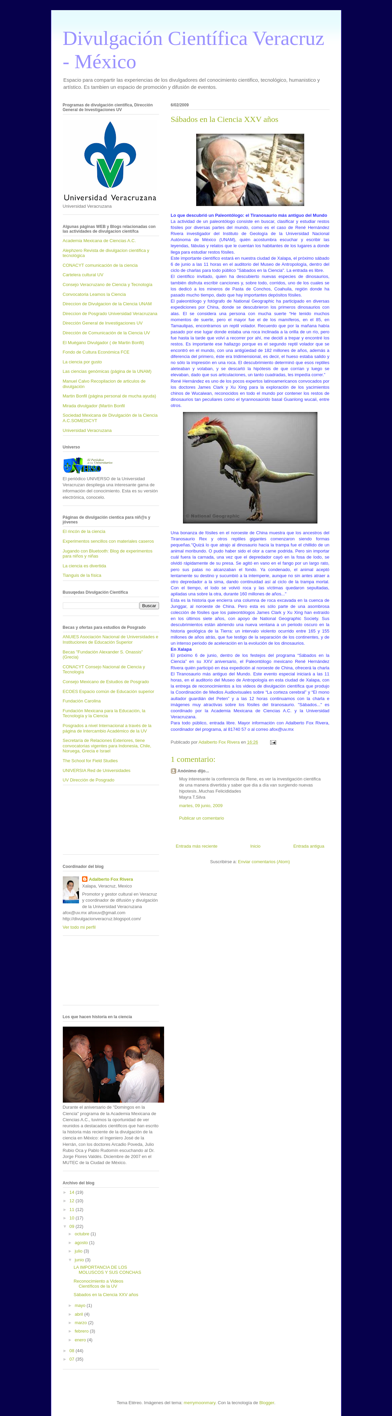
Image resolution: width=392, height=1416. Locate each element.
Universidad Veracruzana (87, 430)
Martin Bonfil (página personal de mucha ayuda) (109, 395)
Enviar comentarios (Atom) (264, 861)
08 (73, 1350)
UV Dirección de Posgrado (88, 779)
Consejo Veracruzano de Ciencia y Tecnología (108, 284)
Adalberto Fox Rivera (111, 879)
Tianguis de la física (82, 575)
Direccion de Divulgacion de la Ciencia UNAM (107, 303)
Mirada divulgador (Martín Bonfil (94, 405)
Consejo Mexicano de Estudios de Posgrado (106, 681)
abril (79, 1314)
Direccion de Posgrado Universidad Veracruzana (110, 313)
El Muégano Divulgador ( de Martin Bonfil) (103, 342)
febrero (82, 1331)
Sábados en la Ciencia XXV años (106, 1294)
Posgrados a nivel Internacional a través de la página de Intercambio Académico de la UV (107, 728)
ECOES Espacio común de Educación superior (108, 691)
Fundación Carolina (82, 700)
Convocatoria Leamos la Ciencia (94, 294)
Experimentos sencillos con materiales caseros (108, 541)
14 (73, 1192)
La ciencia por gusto (82, 361)
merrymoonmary (199, 1402)
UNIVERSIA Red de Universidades (97, 770)
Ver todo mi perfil (79, 927)
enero (81, 1339)
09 (73, 1226)
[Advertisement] (93, 822)
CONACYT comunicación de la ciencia (100, 265)
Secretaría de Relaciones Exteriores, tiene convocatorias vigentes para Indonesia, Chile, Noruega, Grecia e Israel (107, 745)
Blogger (266, 1402)
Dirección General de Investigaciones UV (103, 323)
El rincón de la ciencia (84, 531)
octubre (82, 1233)
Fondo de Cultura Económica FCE (96, 352)
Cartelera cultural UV (83, 274)
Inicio (255, 846)
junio (80, 1259)
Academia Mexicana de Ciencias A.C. (99, 240)
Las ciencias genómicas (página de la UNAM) (107, 371)
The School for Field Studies (90, 760)
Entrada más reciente (197, 846)
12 (73, 1200)
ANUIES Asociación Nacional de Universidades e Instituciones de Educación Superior (110, 639)
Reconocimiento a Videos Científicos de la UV (98, 1284)
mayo (80, 1305)
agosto (82, 1242)
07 (73, 1359)
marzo (81, 1322)
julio (79, 1251)
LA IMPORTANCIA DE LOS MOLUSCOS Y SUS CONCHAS (107, 1270)
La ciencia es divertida (84, 565)
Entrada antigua (308, 846)
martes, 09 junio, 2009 (201, 805)
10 (73, 1217)
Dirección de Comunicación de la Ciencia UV (106, 332)
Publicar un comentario (201, 818)
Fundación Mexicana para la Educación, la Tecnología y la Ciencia (104, 713)
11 (73, 1209)
